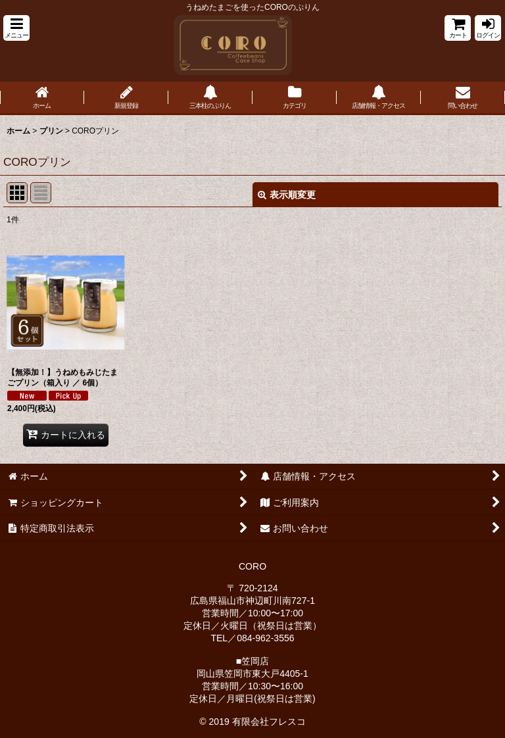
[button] (16, 28)
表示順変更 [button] (287, 194)
